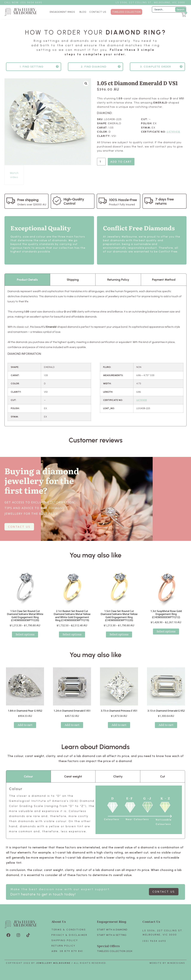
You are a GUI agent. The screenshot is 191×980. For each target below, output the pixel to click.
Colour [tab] (28, 776)
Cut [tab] (162, 776)
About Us (58, 921)
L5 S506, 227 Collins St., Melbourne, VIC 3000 (150, 2)
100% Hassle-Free (123, 200)
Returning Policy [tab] (118, 279)
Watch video (14, 175)
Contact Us (151, 921)
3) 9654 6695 (32, 2)
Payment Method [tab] (163, 279)
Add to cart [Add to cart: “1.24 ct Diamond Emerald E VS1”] (72, 725)
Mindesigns (176, 963)
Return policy (63, 945)
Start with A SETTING (112, 935)
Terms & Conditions (68, 929)
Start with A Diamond (112, 929)
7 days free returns (164, 201)
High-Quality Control (74, 201)
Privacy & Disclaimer (69, 935)
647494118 (173, 131)
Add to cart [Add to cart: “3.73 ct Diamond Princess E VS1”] (119, 725)
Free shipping (27, 200)
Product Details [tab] (27, 279)
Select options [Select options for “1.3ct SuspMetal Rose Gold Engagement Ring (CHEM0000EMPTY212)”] (166, 631)
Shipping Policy (64, 940)
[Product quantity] (101, 161)
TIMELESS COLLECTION (126, 11)
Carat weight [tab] (73, 776)
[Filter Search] (169, 9)
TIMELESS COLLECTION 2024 (114, 951)
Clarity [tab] (118, 776)
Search (180, 9)
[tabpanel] (95, 356)
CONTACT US (97, 11)
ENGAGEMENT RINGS (63, 11)
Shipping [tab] (73, 279)
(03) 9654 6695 (154, 941)
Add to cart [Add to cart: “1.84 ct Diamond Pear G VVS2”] (25, 725)
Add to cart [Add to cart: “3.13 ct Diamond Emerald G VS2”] (166, 725)
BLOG (83, 11)
